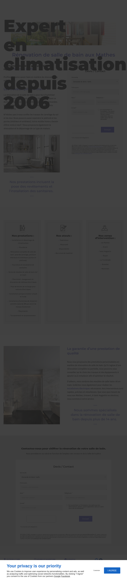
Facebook (65, 576)
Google (57, 576)
